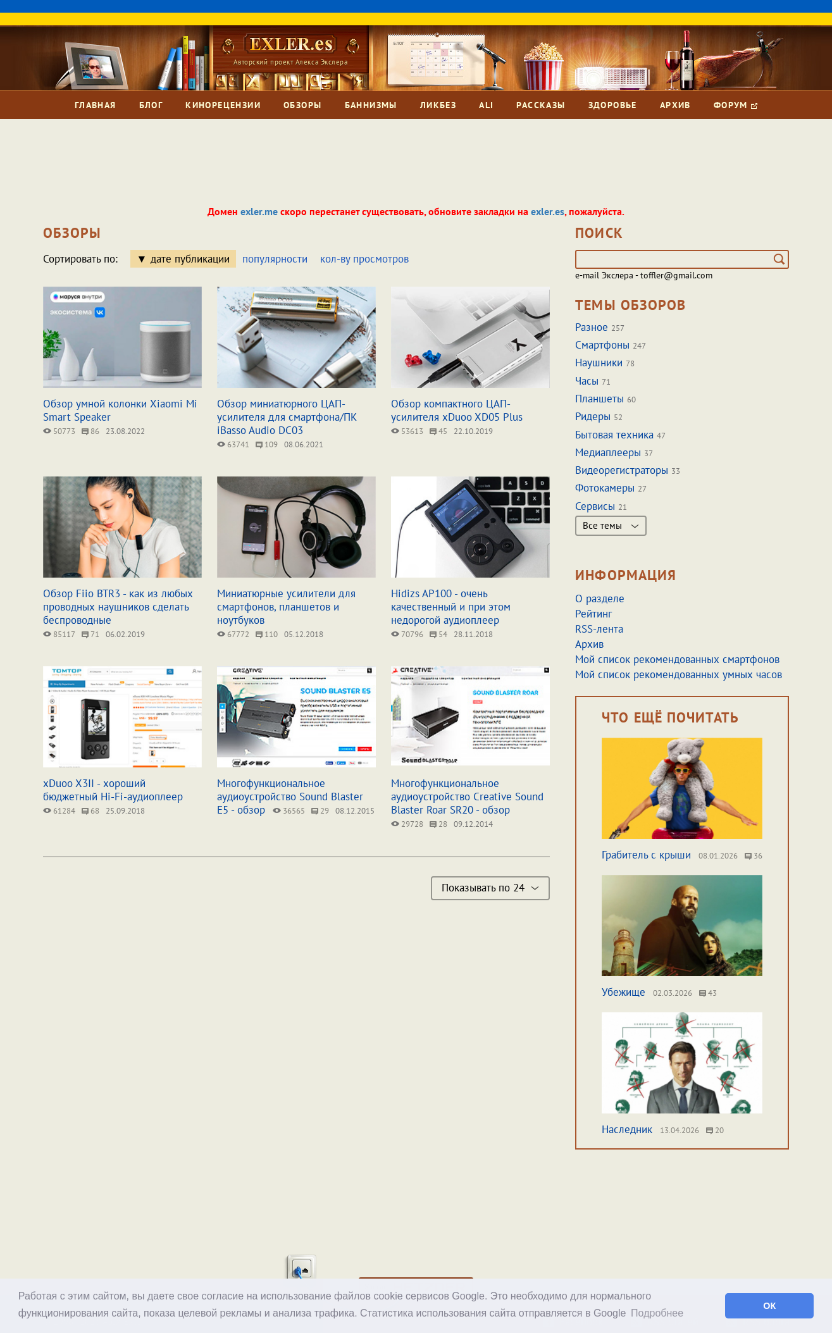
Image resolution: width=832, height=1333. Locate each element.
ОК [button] (769, 1306)
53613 (407, 431)
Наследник (627, 1129)
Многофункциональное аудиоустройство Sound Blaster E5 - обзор (290, 796)
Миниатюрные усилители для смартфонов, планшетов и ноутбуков (286, 606)
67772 (233, 634)
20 (715, 1130)
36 (753, 855)
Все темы (611, 525)
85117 (59, 634)
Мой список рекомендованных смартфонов (677, 659)
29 (320, 810)
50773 (59, 431)
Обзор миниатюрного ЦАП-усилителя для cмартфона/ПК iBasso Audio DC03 (287, 417)
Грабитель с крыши (646, 855)
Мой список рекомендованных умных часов (678, 674)
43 (708, 993)
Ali (486, 105)
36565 (289, 810)
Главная (95, 105)
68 (90, 810)
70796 (407, 634)
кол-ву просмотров (364, 259)
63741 (233, 444)
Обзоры (302, 105)
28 (438, 824)
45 (438, 431)
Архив (675, 105)
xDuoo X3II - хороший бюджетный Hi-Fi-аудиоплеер (113, 789)
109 (267, 444)
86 (90, 431)
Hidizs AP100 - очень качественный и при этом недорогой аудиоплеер (451, 606)
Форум (735, 105)
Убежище (623, 992)
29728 (407, 824)
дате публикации (190, 259)
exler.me (259, 211)
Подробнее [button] (657, 1313)
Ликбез (438, 105)
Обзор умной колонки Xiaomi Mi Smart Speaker (120, 410)
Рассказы (540, 105)
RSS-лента (599, 629)
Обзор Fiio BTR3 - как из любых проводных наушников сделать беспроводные (118, 606)
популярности (274, 259)
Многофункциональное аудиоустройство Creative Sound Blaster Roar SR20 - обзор (467, 796)
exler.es (547, 211)
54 (438, 634)
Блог (151, 105)
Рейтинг (593, 614)
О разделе (599, 598)
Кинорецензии (223, 105)
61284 (59, 810)
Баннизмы (371, 105)
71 (90, 634)
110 (267, 634)
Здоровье (612, 105)
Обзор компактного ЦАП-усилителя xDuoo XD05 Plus (457, 410)
